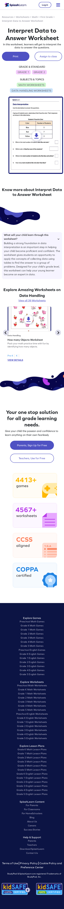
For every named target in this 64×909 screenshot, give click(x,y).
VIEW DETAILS (15, 360)
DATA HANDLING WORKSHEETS (31, 90)
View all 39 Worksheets (32, 300)
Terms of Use (10, 863)
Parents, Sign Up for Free (32, 445)
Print (15, 56)
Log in (45, 5)
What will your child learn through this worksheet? (31, 236)
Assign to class (48, 56)
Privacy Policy (29, 863)
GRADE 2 (39, 72)
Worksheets (22, 17)
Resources (7, 17)
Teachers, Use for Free (32, 458)
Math (35, 17)
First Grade (46, 17)
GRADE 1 (23, 72)
